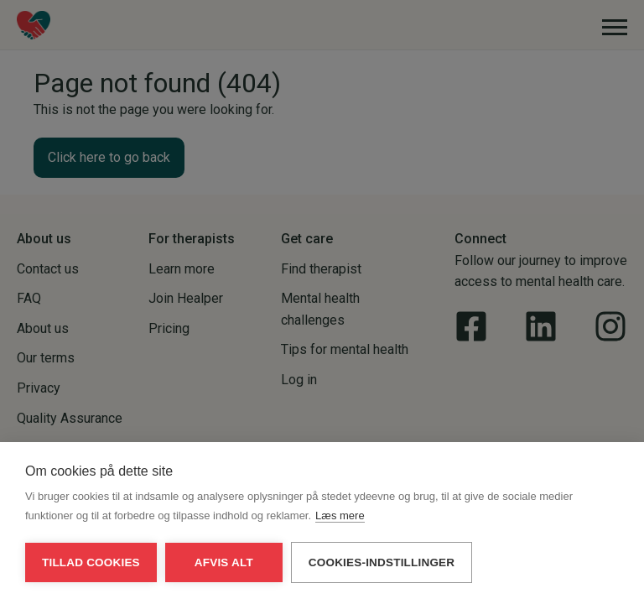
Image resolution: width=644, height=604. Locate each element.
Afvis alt (224, 562)
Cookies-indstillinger (381, 562)
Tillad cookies (91, 562)
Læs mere (340, 515)
